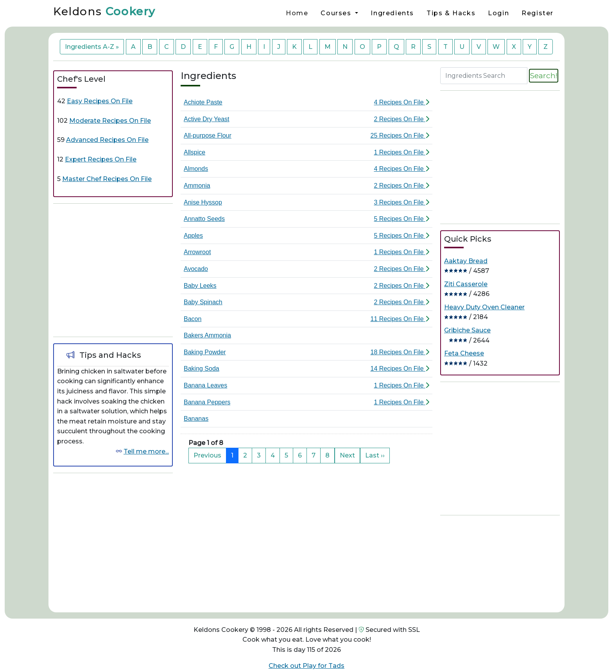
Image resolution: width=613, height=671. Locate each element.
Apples (193, 235)
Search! (543, 75)
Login (498, 13)
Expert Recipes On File (100, 159)
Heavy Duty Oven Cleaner (484, 307)
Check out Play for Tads (306, 665)
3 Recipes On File (401, 202)
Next (347, 455)
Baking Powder (205, 352)
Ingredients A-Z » (92, 46)
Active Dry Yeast (206, 119)
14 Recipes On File (399, 368)
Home (297, 13)
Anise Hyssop (203, 202)
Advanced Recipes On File (107, 140)
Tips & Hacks (451, 13)
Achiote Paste (203, 102)
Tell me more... (146, 451)
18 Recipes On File (399, 352)
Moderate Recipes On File (110, 120)
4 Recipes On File (401, 102)
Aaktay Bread (466, 261)
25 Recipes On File (399, 135)
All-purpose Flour (207, 135)
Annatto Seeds (204, 218)
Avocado (196, 269)
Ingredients (392, 13)
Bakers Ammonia (207, 335)
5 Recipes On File (401, 218)
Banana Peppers (207, 402)
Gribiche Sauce (467, 330)
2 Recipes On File (401, 119)
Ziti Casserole (466, 284)
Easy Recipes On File (100, 101)
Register (538, 13)
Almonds (196, 168)
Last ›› (375, 455)
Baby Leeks (200, 285)
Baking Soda (201, 368)
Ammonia (197, 185)
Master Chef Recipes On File (107, 179)
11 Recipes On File (399, 319)
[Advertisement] (113, 268)
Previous (207, 455)
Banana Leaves (205, 385)
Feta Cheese (464, 353)
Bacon (192, 319)
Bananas (196, 418)
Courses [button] (337, 13)
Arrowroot (197, 252)
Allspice (194, 152)
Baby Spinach (203, 302)
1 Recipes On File (401, 152)
